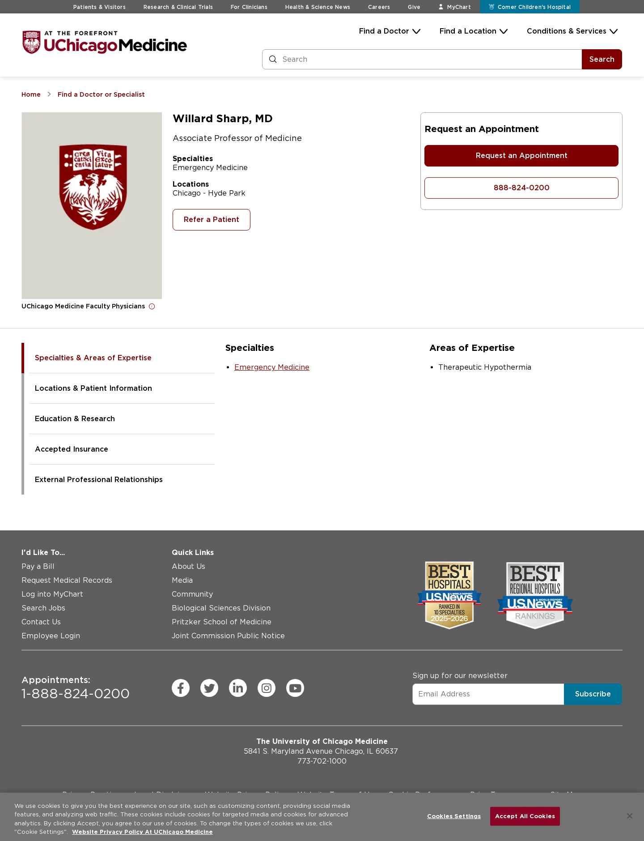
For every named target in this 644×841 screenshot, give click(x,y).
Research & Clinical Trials (178, 7)
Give (414, 7)
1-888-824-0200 (75, 688)
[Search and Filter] (422, 59)
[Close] (630, 816)
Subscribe (593, 694)
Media (182, 580)
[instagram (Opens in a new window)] (266, 688)
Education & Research (75, 418)
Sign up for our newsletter (460, 675)
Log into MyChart (52, 594)
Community (192, 594)
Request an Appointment (522, 155)
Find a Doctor (384, 31)
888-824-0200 (522, 188)
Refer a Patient (211, 219)
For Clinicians (249, 7)
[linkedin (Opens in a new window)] (238, 688)
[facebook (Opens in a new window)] (181, 688)
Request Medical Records (66, 580)
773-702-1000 (322, 761)
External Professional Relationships (99, 479)
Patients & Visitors (99, 7)
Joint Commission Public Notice (228, 636)
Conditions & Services (566, 31)
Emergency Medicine (271, 367)
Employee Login (50, 636)
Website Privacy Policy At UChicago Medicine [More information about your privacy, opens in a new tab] (142, 831)
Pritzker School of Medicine (221, 622)
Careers (379, 7)
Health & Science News (317, 7)
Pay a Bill (38, 566)
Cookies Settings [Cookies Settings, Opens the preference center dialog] (454, 816)
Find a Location (468, 31)
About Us (188, 566)
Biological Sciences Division (221, 608)
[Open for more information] (152, 306)
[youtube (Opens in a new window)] (295, 688)
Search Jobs (43, 608)
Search (601, 59)
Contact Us (41, 622)
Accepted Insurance (71, 449)
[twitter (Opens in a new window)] (209, 688)
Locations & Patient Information (93, 388)
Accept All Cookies (525, 816)
